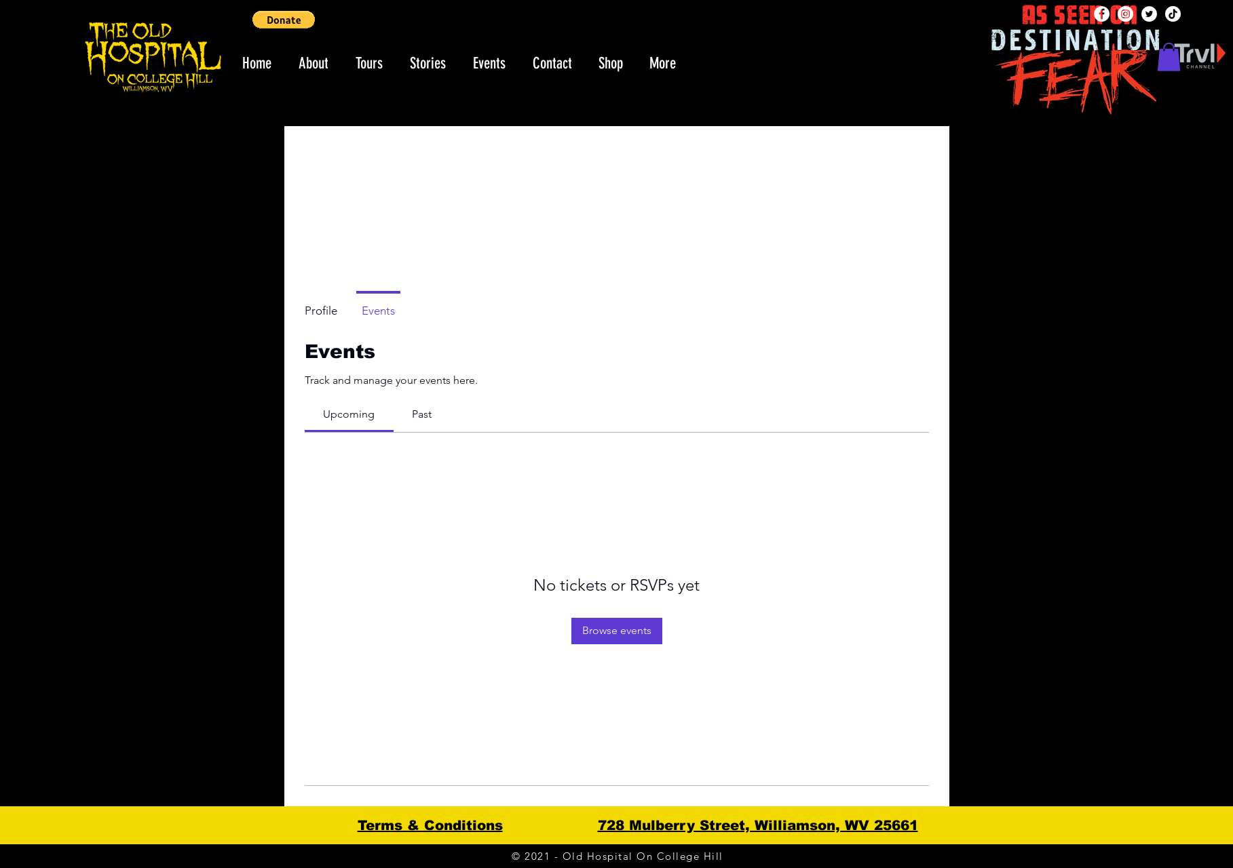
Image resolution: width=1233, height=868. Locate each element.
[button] (283, 19)
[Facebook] (1101, 14)
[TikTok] (1173, 14)
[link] (349, 414)
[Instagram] (1125, 14)
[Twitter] (1149, 14)
